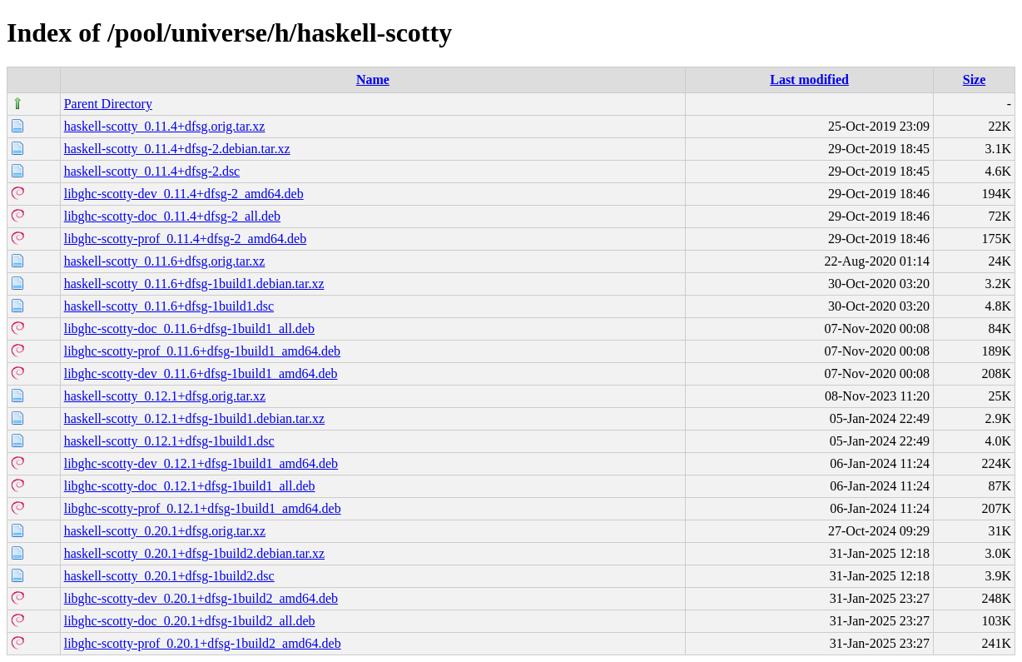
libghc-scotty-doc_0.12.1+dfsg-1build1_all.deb (189, 486)
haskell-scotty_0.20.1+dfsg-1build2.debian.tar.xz (194, 553)
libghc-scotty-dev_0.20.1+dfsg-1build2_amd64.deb (201, 598)
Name (372, 79)
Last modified (809, 79)
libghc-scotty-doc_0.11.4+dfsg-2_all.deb (172, 216)
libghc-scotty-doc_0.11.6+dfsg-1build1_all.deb (189, 328)
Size (974, 79)
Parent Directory (108, 104)
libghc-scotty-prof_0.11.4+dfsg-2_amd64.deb (185, 238)
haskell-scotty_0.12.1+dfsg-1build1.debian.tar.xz (194, 418)
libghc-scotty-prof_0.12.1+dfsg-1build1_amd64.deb (202, 508)
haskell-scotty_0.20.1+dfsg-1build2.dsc (169, 576)
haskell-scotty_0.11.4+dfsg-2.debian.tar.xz (177, 149)
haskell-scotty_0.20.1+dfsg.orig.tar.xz (164, 531)
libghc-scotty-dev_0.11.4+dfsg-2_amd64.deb (184, 194)
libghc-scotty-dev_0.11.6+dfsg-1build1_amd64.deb (201, 373)
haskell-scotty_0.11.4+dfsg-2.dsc (152, 171)
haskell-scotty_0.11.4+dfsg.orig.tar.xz (164, 126)
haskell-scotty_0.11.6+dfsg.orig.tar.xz (164, 261)
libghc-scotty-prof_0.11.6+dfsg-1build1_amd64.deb (202, 351)
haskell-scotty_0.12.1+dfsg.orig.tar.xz (164, 396)
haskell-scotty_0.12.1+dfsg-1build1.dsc (169, 441)
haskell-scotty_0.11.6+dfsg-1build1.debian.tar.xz (194, 283)
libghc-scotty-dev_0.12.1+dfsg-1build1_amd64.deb (201, 463)
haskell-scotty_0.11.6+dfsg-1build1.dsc (169, 306)
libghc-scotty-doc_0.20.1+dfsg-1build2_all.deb (189, 621)
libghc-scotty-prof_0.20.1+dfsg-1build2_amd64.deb (202, 643)
